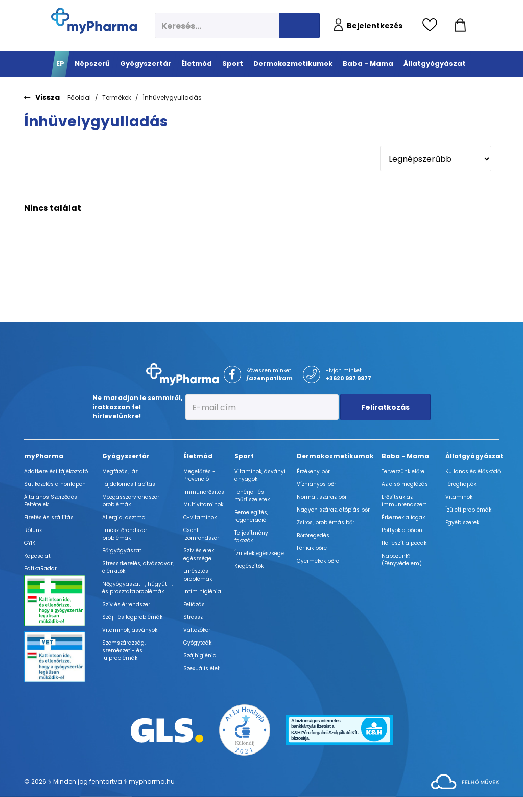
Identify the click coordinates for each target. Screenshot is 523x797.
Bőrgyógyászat (121, 551)
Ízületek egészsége (259, 553)
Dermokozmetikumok (335, 456)
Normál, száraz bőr (322, 497)
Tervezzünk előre (403, 471)
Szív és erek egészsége (198, 554)
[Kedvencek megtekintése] (432, 25)
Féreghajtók (460, 484)
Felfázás (194, 604)
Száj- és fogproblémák (132, 617)
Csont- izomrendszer (201, 534)
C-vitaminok (200, 517)
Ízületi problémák (468, 510)
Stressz (193, 617)
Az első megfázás (405, 484)
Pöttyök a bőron (402, 530)
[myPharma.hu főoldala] (94, 21)
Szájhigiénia (200, 655)
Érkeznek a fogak (403, 517)
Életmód (197, 456)
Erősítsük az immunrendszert (404, 500)
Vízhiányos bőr (316, 484)
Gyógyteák (197, 643)
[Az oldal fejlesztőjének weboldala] (465, 781)
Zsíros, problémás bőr (325, 522)
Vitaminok (458, 497)
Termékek (116, 97)
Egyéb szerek (462, 522)
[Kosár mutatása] (460, 25)
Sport (244, 456)
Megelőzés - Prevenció (199, 475)
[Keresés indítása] (299, 25)
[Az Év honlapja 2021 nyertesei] (244, 729)
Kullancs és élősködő (473, 471)
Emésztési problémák (197, 575)
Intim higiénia (202, 591)
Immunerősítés (203, 492)
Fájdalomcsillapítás (128, 484)
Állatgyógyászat (474, 456)
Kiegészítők (249, 566)
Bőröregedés (313, 535)
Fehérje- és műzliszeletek (252, 495)
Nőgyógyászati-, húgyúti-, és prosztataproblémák (137, 587)
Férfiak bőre (312, 548)
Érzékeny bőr (313, 471)
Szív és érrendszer (126, 604)
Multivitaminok (203, 504)
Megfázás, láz (120, 471)
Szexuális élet (201, 668)
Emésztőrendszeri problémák (125, 534)
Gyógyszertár (126, 456)
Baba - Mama (405, 456)
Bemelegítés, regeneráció (251, 516)
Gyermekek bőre (318, 561)
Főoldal (79, 97)
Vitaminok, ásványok (129, 630)
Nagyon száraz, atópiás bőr (333, 510)
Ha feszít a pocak (404, 543)
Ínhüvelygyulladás (172, 97)
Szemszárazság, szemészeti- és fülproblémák (124, 650)
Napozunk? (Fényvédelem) (402, 559)
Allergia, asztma (124, 517)
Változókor (196, 630)
